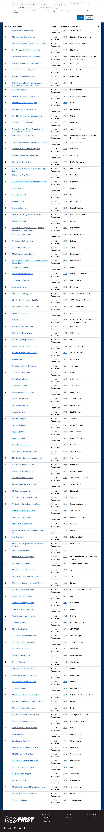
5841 (65, 458)
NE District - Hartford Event (22, 241)
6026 (65, 386)
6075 (65, 70)
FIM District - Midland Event (22, 478)
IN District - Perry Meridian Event (24, 353)
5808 (65, 405)
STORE (69, 818)
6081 (65, 162)
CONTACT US (46, 821)
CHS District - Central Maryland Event (26, 300)
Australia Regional (19, 425)
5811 (65, 267)
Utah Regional (17, 537)
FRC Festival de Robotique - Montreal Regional (29, 182)
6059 (65, 563)
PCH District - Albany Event (22, 517)
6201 (65, 642)
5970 (65, 261)
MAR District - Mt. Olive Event (23, 754)
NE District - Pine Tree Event (22, 122)
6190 (65, 333)
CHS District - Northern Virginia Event (26, 695)
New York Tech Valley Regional (23, 511)
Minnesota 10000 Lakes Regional (24, 103)
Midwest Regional (19, 221)
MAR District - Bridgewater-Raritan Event (27, 214)
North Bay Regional (19, 379)
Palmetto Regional (19, 780)
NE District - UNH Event (21, 372)
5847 (65, 221)
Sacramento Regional (20, 405)
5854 (65, 116)
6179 (65, 188)
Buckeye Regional (19, 438)
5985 (65, 425)
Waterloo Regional (19, 287)
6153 (65, 50)
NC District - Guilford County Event (25, 761)
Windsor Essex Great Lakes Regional (26, 149)
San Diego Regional (19, 800)
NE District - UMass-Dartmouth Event (26, 504)
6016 (65, 754)
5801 (65, 603)
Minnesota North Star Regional (24, 109)
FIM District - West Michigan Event (25, 346)
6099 (65, 464)
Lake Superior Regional (21, 741)
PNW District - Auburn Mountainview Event (28, 787)
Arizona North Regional (21, 550)
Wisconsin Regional (19, 418)
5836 (65, 688)
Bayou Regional (18, 432)
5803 (65, 129)
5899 (65, 313)
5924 (65, 142)
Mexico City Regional (20, 629)
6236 (65, 695)
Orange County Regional (21, 247)
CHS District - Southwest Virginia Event (26, 576)
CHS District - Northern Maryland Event (27, 458)
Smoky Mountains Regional (22, 274)
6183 (65, 557)
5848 (65, 517)
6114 (65, 155)
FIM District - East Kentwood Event (25, 155)
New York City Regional (21, 655)
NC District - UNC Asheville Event (24, 497)
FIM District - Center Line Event (24, 464)
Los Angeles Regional (20, 622)
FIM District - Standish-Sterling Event (26, 714)
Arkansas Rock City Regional (23, 557)
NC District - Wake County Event (24, 636)
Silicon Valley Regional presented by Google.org (30, 142)
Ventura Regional (18, 412)
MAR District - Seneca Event (22, 491)
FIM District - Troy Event (21, 175)
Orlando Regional (18, 662)
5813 (65, 649)
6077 (65, 168)
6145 (65, 662)
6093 (65, 63)
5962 (65, 372)
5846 (65, 504)
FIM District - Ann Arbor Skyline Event (26, 63)
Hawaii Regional (18, 188)
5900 (65, 57)
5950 (65, 576)
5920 (65, 530)
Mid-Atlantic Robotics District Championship (29, 43)
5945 (65, 300)
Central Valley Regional (21, 563)
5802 (65, 412)
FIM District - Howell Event (22, 162)
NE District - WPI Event (20, 649)
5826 (65, 109)
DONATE (69, 814)
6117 (65, 175)
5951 (65, 734)
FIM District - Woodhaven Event (24, 76)
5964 (65, 511)
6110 (65, 149)
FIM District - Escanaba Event (23, 471)
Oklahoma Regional (19, 386)
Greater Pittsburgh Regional (23, 609)
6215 (65, 636)
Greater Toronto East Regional (23, 616)
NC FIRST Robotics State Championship (27, 116)
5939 (65, 254)
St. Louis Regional (19, 688)
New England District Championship (26, 50)
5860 (65, 721)
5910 (65, 182)
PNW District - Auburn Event (23, 254)
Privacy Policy (51, 8)
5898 (65, 780)
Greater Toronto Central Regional (24, 728)
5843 (65, 708)
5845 (65, 399)
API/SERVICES (46, 814)
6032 (65, 438)
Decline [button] (89, 17)
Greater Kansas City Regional (23, 603)
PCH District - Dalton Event (22, 524)
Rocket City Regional (20, 399)
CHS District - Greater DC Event (24, 570)
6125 (65, 616)
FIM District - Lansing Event (22, 326)
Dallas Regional (18, 320)
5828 (65, 668)
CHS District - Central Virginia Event (25, 307)
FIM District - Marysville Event (23, 339)
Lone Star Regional (19, 89)
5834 (65, 728)
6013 (65, 76)
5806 (65, 655)
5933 (65, 537)
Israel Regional (17, 734)
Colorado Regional (19, 313)
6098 (65, 339)
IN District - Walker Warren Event (24, 484)
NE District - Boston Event (22, 234)
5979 (65, 570)
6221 (65, 550)
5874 (65, 629)
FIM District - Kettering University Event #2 (28, 583)
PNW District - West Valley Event (24, 793)
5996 (65, 103)
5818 (65, 201)
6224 (65, 366)
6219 (65, 274)
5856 (65, 241)
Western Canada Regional (22, 293)
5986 (65, 195)
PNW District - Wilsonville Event (24, 682)
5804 (65, 83)
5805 (65, 800)
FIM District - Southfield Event (23, 708)
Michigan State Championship (23, 37)
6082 (65, 293)
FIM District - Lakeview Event (23, 589)
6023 (65, 524)
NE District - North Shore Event (24, 642)
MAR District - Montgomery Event (25, 96)
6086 (65, 583)
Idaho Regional (18, 201)
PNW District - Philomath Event (24, 392)
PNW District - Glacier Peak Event (24, 675)
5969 (65, 234)
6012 (65, 30)
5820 (65, 320)
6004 (65, 228)
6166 (65, 774)
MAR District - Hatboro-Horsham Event (27, 747)
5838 (65, 543)
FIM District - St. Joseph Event (23, 596)
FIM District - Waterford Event (23, 721)
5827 (65, 675)
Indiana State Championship (23, 30)
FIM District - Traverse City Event (24, 70)
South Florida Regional (20, 280)
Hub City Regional (19, 195)
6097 (65, 596)
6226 (65, 491)
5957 (65, 307)
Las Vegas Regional (19, 208)
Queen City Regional (20, 267)
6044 (65, 741)
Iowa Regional (17, 359)
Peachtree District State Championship (27, 57)
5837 (65, 359)
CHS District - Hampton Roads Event (26, 451)
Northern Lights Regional (21, 774)
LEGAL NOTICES (92, 818)
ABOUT (46, 818)
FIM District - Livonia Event (22, 333)
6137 (65, 326)
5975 (65, 682)
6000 (65, 622)
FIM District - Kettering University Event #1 (28, 701)
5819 (65, 280)
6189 (65, 451)
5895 (65, 43)
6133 (65, 89)
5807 (65, 379)
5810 (65, 247)
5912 (65, 287)
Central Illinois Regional (21, 445)
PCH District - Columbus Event (23, 668)
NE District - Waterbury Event (23, 767)
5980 (65, 37)
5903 (65, 418)
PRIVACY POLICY (92, 814)
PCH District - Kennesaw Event (23, 136)
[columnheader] (7, 26)
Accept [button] (80, 17)
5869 (65, 208)
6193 (65, 478)
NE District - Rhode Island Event (24, 366)
